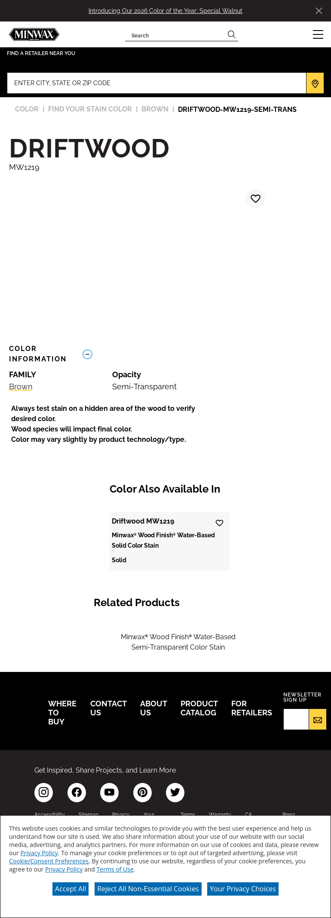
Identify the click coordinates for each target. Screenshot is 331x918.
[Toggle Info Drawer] (200, 354)
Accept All (70, 888)
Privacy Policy (39, 853)
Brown (21, 386)
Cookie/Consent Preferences (49, 861)
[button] (318, 34)
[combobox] (175, 34)
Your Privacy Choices (243, 888)
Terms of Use (115, 869)
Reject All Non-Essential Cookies (148, 888)
